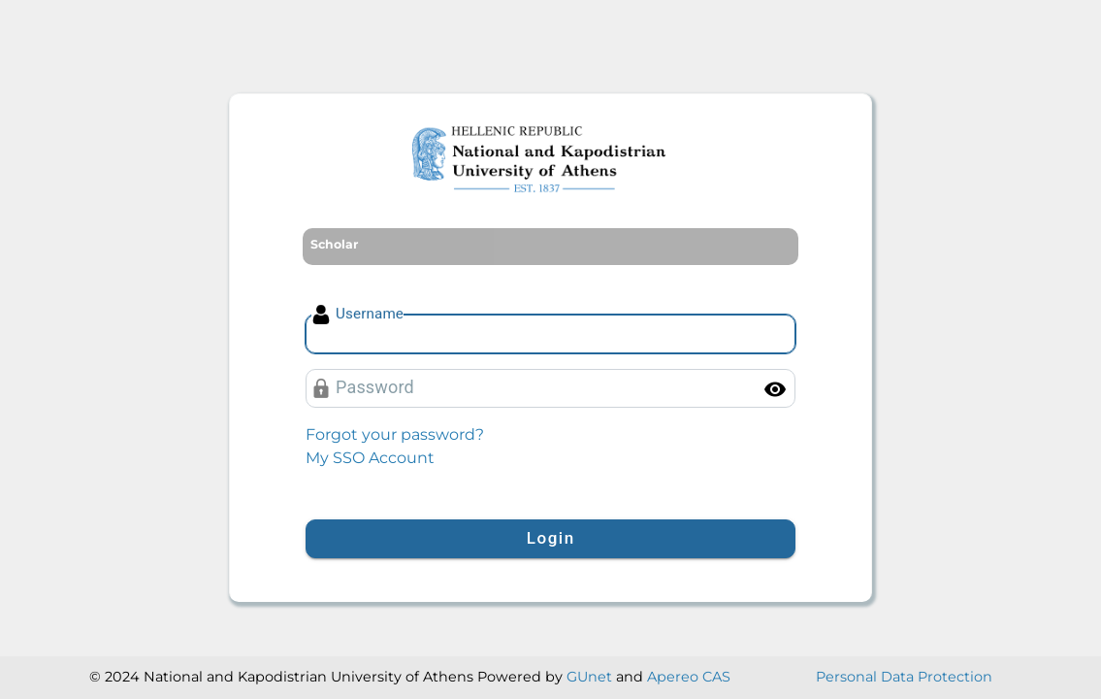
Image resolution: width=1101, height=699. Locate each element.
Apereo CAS (688, 676)
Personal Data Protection (904, 676)
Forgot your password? (395, 434)
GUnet (589, 676)
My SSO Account (370, 458)
